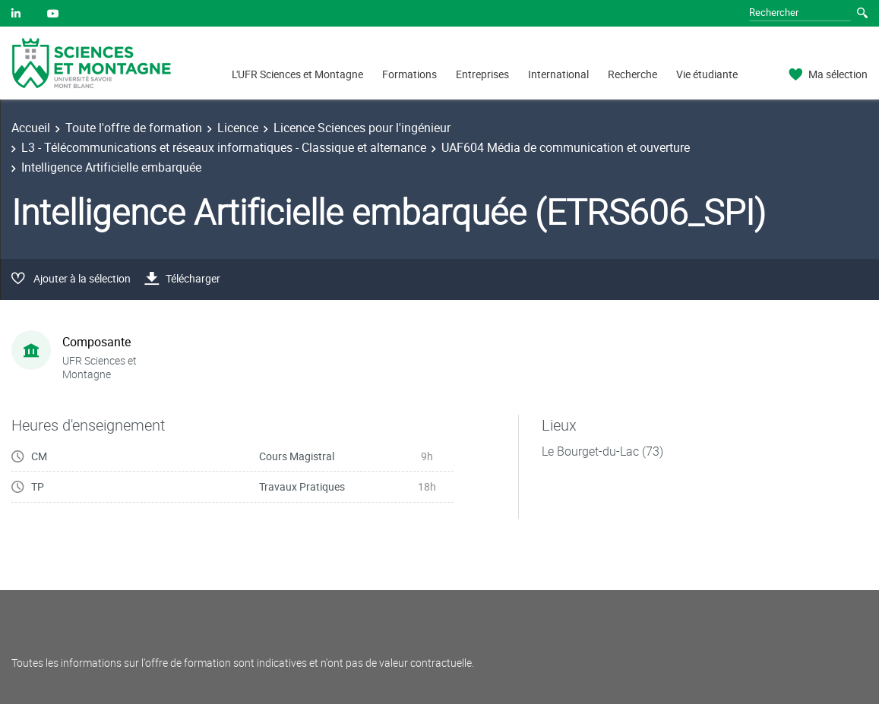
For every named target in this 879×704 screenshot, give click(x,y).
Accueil (30, 127)
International (558, 74)
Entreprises (482, 74)
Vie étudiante (707, 74)
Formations (409, 74)
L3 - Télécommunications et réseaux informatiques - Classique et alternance (223, 147)
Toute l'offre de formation (133, 127)
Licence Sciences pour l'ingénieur (362, 127)
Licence (237, 127)
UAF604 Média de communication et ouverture (565, 147)
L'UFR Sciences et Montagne (297, 74)
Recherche (632, 74)
